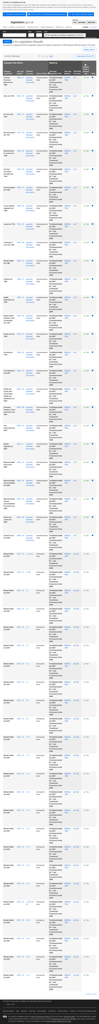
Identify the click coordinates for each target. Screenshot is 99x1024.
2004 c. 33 (20, 426)
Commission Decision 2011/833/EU (63, 1019)
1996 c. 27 (20, 334)
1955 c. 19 (20, 114)
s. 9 (27, 719)
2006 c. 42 (20, 481)
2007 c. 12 (20, 554)
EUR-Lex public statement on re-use (58, 1021)
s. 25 (27, 957)
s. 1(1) (28, 554)
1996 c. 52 (20, 352)
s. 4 (27, 627)
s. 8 (27, 700)
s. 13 (27, 792)
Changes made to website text (85, 70)
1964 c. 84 (20, 169)
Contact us (52, 1011)
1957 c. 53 (20, 133)
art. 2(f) (76, 920)
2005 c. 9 (20, 444)
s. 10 (27, 737)
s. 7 (27, 682)
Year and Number (20, 72)
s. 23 (27, 920)
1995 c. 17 (20, 297)
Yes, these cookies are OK (16, 14)
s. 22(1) (28, 902)
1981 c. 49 (20, 242)
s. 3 (27, 609)
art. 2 (75, 78)
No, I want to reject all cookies (82, 14)
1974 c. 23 (20, 224)
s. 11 (27, 755)
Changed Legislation (8, 72)
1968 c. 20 (20, 206)
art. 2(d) (76, 884)
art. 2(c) (76, 865)
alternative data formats (38, 1001)
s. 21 (27, 884)
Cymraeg (93, 27)
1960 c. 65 (20, 151)
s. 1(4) (28, 572)
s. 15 (27, 829)
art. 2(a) (76, 554)
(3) (32, 554)
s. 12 (27, 774)
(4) (33, 902)
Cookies (72, 1011)
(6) (27, 904)
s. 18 (27, 865)
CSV (13, 1004)
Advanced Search (90, 38)
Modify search (89, 50)
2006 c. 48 (20, 517)
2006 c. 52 (20, 536)
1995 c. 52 (20, 316)
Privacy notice (63, 1011)
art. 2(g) (76, 975)
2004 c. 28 (20, 407)
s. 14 (27, 810)
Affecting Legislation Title (55, 72)
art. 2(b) (76, 590)
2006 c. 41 (20, 462)
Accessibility (41, 1011)
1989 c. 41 (20, 279)
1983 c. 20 (20, 261)
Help (17, 1011)
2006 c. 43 (20, 499)
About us (24, 1011)
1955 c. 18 (20, 96)
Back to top (92, 994)
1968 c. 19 (20, 188)
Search (7, 41)
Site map (32, 1011)
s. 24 (27, 938)
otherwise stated (69, 1016)
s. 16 (27, 847)
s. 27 (27, 975)
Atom (9, 1004)
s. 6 (27, 664)
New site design (8, 1011)
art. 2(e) (76, 902)
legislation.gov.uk (18, 21)
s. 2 (27, 590)
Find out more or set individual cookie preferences (48, 14)
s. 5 (27, 645)
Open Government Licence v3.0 (42, 1016)
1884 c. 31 (20, 78)
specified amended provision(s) (30, 80)
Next (51, 56)
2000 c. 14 (20, 371)
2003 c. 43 (20, 389)
